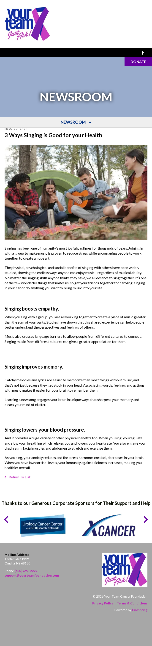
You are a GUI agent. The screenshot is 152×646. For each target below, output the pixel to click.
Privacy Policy (102, 603)
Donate (138, 61)
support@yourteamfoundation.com (32, 575)
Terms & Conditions (132, 603)
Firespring (139, 610)
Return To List (19, 477)
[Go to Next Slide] (145, 519)
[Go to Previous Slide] (6, 519)
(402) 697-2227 (26, 571)
